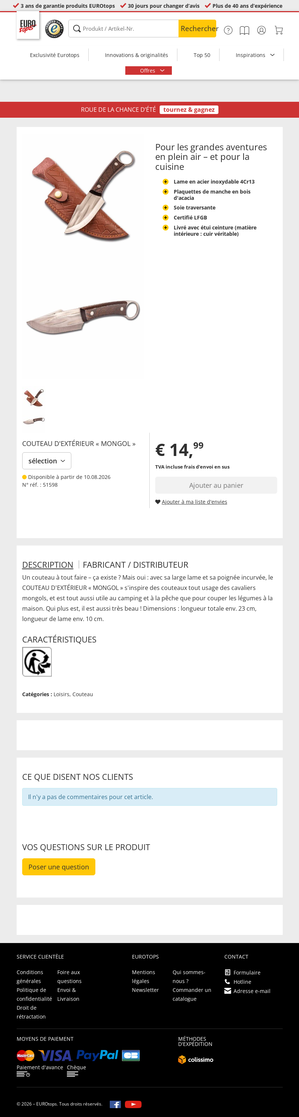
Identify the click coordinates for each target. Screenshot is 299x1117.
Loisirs (61, 694)
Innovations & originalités (136, 54)
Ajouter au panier (216, 485)
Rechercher (198, 28)
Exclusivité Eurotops (54, 54)
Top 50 (202, 54)
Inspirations (251, 54)
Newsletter (145, 989)
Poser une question (58, 866)
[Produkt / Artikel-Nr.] (142, 28)
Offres (148, 70)
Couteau (82, 694)
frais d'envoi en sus (207, 466)
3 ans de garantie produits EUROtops (68, 5)
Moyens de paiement (45, 1038)
